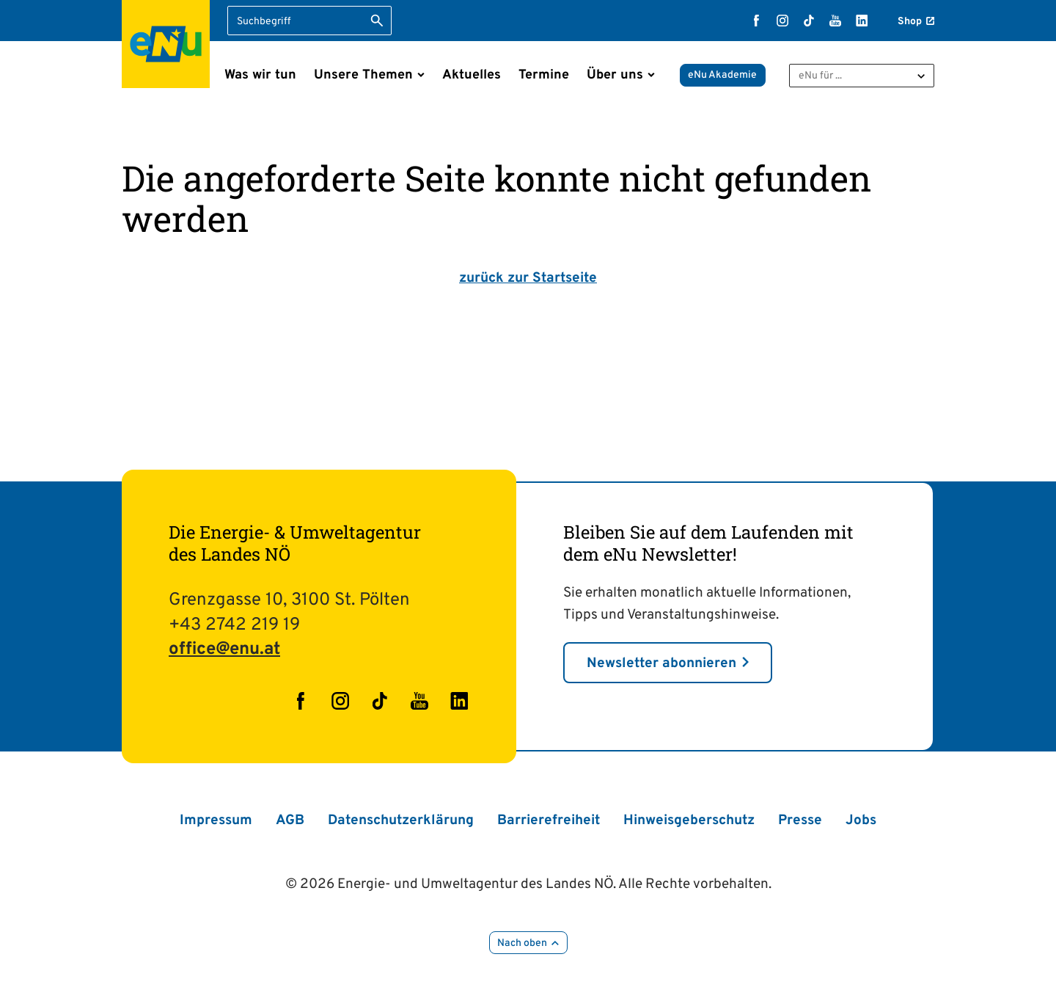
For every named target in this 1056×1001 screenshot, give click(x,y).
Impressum (216, 820)
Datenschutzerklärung (401, 820)
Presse (800, 820)
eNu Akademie (722, 75)
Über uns (615, 75)
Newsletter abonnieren (661, 663)
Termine (543, 75)
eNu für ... (820, 76)
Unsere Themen (363, 75)
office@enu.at (224, 649)
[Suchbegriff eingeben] (309, 20)
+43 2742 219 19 (234, 625)
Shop (910, 21)
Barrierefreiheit (548, 820)
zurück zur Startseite (528, 278)
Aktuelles (471, 75)
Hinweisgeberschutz (689, 820)
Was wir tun (260, 75)
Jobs (861, 820)
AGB (290, 820)
